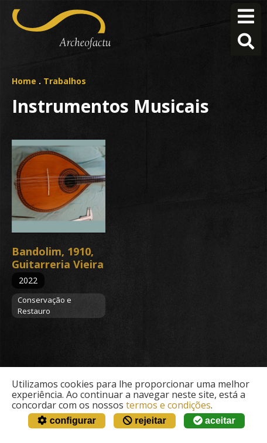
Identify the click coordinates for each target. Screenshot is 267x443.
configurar (66, 420)
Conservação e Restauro (44, 305)
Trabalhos (64, 80)
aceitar (214, 420)
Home (24, 80)
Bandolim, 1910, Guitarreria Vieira (58, 257)
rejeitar (144, 420)
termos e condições (168, 405)
